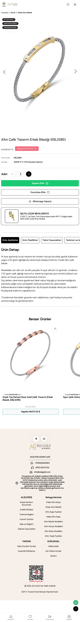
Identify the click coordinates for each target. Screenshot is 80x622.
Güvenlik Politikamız (26, 551)
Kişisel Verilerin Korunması (26, 503)
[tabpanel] (40, 275)
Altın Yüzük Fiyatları (53, 536)
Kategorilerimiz (53, 497)
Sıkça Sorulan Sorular (26, 546)
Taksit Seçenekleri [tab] (52, 240)
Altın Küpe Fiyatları (53, 512)
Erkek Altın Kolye (53, 502)
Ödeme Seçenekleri (26, 529)
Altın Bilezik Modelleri (53, 521)
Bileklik (13, 13)
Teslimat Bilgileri (26, 514)
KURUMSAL (53, 541)
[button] (75, 72)
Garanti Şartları (26, 519)
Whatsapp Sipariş (40, 201)
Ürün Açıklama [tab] (10, 240)
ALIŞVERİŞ (26, 497)
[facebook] (36, 439)
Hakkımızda (53, 546)
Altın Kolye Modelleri (53, 531)
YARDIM (26, 541)
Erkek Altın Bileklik (25, 13)
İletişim (53, 556)
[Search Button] (68, 4)
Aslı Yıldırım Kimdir (53, 551)
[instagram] (44, 439)
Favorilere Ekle (40, 192)
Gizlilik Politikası (26, 509)
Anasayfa (4, 13)
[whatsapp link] (75, 602)
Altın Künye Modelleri (53, 526)
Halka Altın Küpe (53, 517)
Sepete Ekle (40, 183)
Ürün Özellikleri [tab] (30, 240)
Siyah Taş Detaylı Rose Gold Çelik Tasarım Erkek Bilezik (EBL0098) (28, 398)
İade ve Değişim (26, 524)
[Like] (55, 329)
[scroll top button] (75, 608)
